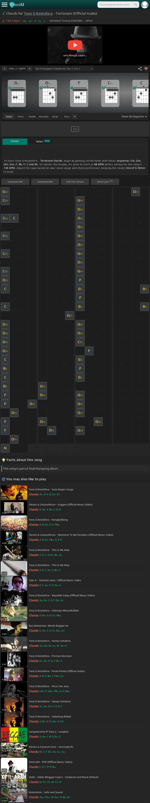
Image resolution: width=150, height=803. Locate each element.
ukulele (32, 116)
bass (66, 116)
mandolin (43, 116)
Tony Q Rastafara (38, 13)
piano (21, 116)
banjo (55, 116)
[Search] (136, 4)
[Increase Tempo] (29, 68)
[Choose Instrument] (74, 116)
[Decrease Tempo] (4, 68)
